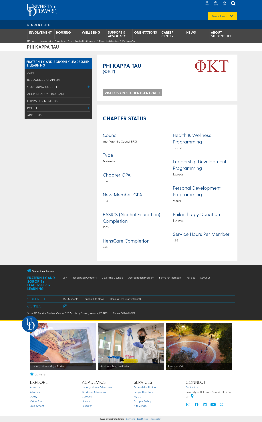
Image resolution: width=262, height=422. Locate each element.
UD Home (31, 41)
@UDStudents (70, 298)
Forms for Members (42, 101)
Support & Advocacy (117, 34)
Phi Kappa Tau (128, 41)
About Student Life (221, 34)
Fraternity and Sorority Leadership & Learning (75, 41)
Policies (33, 108)
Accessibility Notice (145, 387)
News (191, 32)
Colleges (87, 396)
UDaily (33, 396)
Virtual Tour (36, 401)
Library (86, 401)
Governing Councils (43, 86)
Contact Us (192, 387)
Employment (37, 405)
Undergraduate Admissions (97, 387)
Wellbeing (91, 32)
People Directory (143, 391)
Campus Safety (142, 401)
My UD (137, 396)
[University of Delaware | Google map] (192, 396)
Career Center (167, 34)
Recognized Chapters (108, 41)
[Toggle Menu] (88, 86)
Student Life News (94, 298)
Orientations (145, 32)
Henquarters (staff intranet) (125, 298)
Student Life (38, 25)
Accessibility (155, 419)
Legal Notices (142, 419)
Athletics (35, 391)
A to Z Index (140, 405)
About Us (34, 115)
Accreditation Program (45, 93)
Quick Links (219, 16)
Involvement (40, 32)
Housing (63, 32)
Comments (130, 419)
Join (30, 72)
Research (87, 405)
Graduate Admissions (94, 391)
